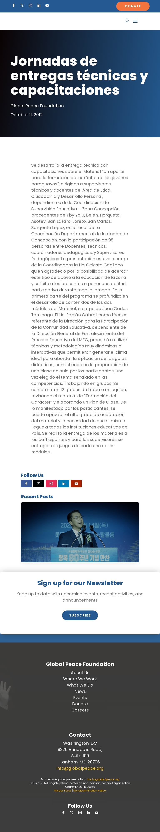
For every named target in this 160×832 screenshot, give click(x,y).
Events (80, 697)
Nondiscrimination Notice (89, 790)
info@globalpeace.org (80, 768)
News (80, 691)
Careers (80, 710)
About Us (80, 673)
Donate (133, 6)
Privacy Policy (62, 790)
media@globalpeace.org (103, 779)
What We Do (80, 685)
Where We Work (80, 679)
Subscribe (80, 615)
